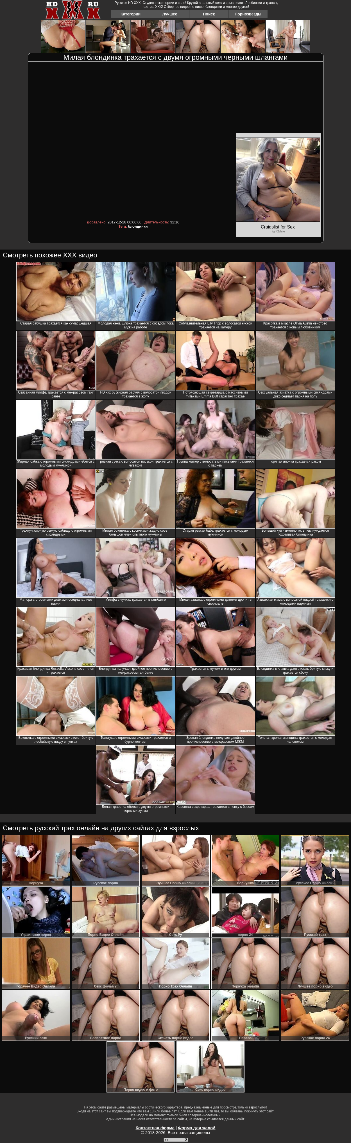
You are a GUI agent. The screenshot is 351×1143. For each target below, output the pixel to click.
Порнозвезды (248, 14)
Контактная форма (155, 1127)
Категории (131, 14)
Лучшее (169, 14)
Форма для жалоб (196, 1127)
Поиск (209, 14)
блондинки (138, 226)
